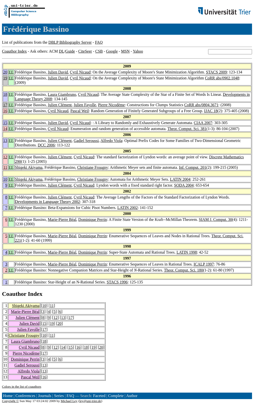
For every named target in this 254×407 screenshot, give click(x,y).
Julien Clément (60, 105)
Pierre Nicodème (111, 105)
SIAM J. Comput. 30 (215, 219)
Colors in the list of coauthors (21, 386)
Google (112, 51)
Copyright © (10, 401)
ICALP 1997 (203, 264)
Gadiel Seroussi (86, 140)
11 (5, 167)
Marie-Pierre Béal (62, 219)
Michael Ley (69, 401)
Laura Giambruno (62, 94)
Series (59, 396)
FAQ (99, 42)
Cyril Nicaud (80, 72)
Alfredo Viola (111, 140)
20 (5, 72)
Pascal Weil (79, 111)
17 (5, 105)
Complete (116, 396)
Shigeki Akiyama (29, 167)
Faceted (99, 396)
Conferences (25, 396)
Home (8, 396)
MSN (125, 51)
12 (5, 157)
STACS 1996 (117, 282)
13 (5, 140)
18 (5, 94)
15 (5, 123)
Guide (70, 51)
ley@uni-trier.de (90, 401)
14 (5, 129)
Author (131, 396)
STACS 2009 (216, 72)
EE (11, 72)
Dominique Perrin (92, 219)
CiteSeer (85, 51)
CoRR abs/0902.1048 (222, 78)
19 (5, 78)
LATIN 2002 (127, 207)
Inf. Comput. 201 (192, 167)
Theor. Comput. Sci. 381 (186, 129)
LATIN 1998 (187, 252)
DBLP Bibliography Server (70, 42)
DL (61, 51)
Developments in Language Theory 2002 (47, 202)
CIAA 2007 (203, 123)
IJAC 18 (211, 111)
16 (5, 111)
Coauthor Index (14, 51)
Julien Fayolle (85, 105)
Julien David (58, 72)
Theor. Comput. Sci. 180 (183, 270)
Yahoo (138, 51)
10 (5, 179)
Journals (44, 396)
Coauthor (14, 294)
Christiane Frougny (92, 167)
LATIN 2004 (180, 179)
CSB (99, 51)
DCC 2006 (46, 145)
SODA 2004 (184, 185)
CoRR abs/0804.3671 (201, 105)
